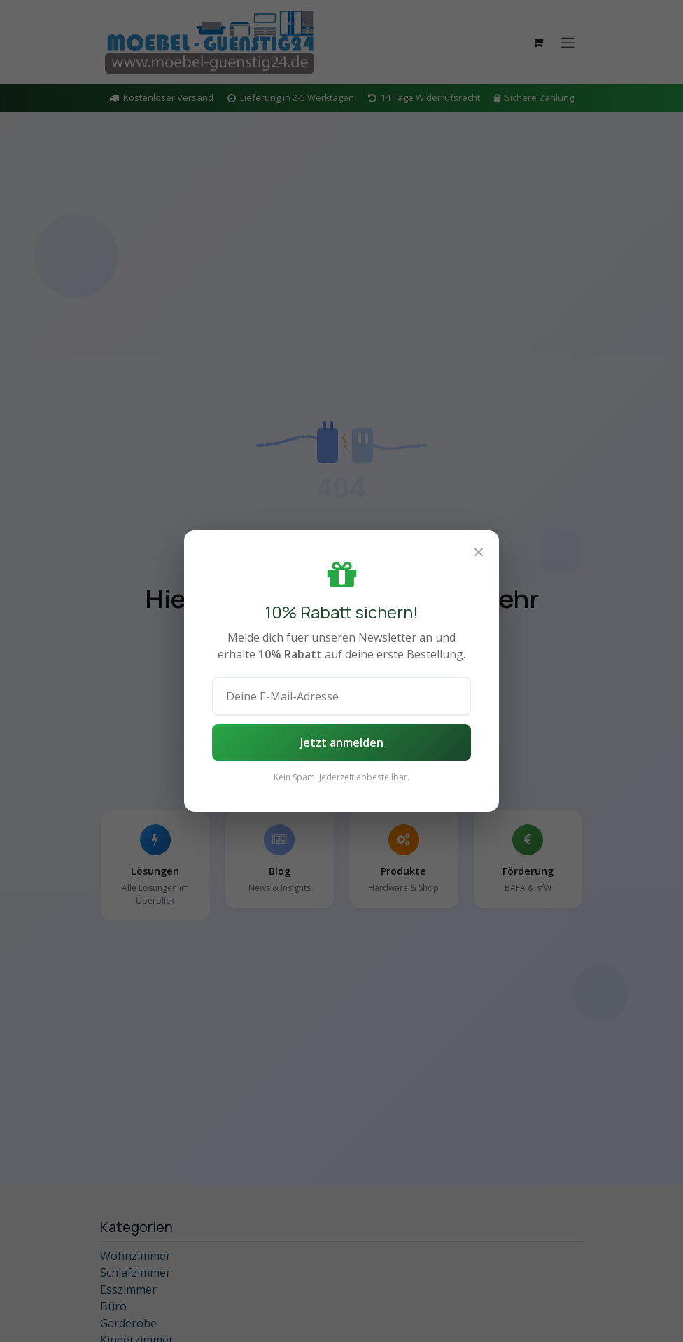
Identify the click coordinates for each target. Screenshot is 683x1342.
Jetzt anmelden (341, 742)
